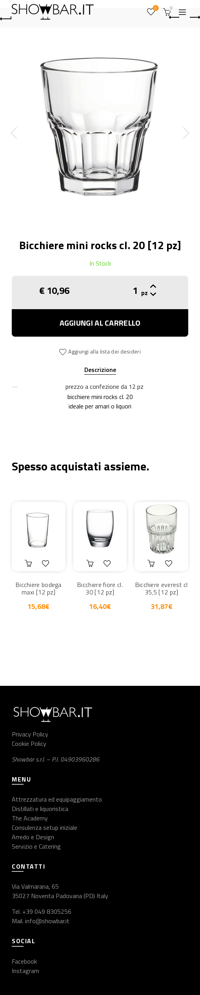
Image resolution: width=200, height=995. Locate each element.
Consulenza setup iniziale (44, 827)
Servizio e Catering (36, 846)
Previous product (174, 17)
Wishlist (155, 8)
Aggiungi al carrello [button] (29, 563)
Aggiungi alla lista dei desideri (104, 351)
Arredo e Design (33, 837)
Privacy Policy (30, 734)
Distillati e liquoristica (40, 808)
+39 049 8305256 (46, 911)
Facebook (24, 961)
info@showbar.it (47, 921)
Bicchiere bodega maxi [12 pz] (39, 588)
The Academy (30, 818)
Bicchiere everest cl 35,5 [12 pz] (161, 588)
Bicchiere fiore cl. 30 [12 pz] (100, 588)
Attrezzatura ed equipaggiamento (57, 799)
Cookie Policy (29, 743)
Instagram (25, 970)
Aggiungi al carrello (100, 323)
